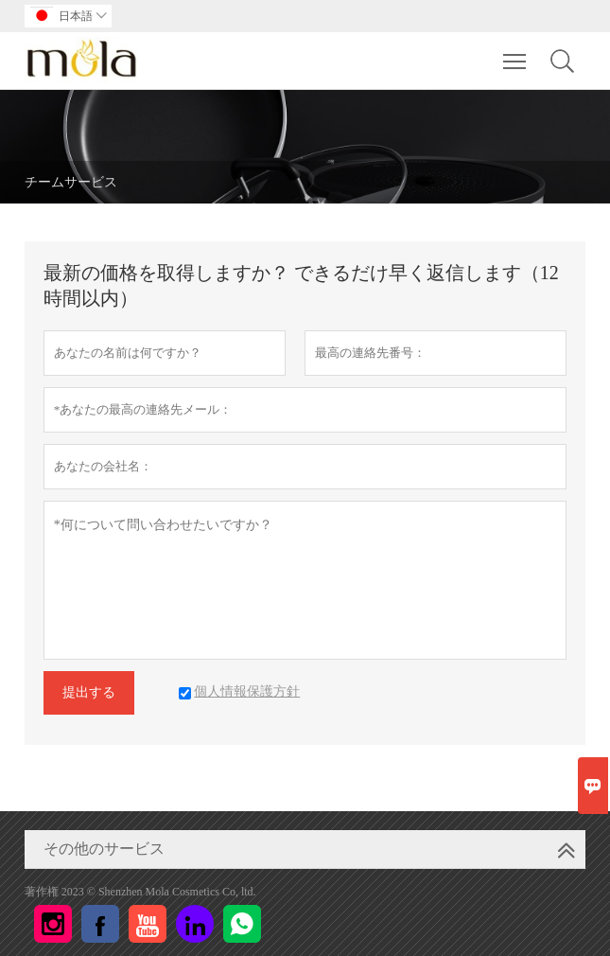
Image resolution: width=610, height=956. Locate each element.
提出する (88, 692)
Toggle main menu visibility (516, 52)
